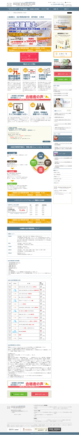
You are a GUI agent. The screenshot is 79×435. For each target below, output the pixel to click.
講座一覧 (55, 9)
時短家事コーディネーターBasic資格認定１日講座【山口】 (43, 413)
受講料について (57, 176)
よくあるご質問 (57, 180)
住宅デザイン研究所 (17, 414)
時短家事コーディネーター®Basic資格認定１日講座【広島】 (63, 413)
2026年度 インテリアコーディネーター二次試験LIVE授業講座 (43, 408)
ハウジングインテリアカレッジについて (12, 9)
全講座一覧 (55, 425)
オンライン (55, 87)
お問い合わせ (69, 2)
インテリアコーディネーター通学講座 (23, 9)
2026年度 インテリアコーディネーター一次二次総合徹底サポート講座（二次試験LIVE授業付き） (63, 148)
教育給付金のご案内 (57, 178)
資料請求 (17, 426)
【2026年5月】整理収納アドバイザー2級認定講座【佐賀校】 (43, 416)
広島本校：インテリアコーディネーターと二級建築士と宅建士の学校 (59, 420)
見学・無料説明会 (57, 174)
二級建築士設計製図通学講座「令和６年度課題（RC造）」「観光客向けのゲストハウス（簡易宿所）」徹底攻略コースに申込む (29, 49)
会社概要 (53, 2)
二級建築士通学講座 (34, 9)
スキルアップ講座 (45, 9)
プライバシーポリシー (60, 2)
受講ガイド (66, 9)
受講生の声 (69, 425)
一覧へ (69, 110)
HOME (50, 2)
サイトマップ (46, 426)
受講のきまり (56, 182)
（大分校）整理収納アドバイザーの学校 (60, 93)
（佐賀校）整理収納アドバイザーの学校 (60, 95)
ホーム (9, 12)
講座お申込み (13, 426)
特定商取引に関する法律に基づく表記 (37, 426)
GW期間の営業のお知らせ (59, 117)
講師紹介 (8, 426)
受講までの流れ (57, 172)
